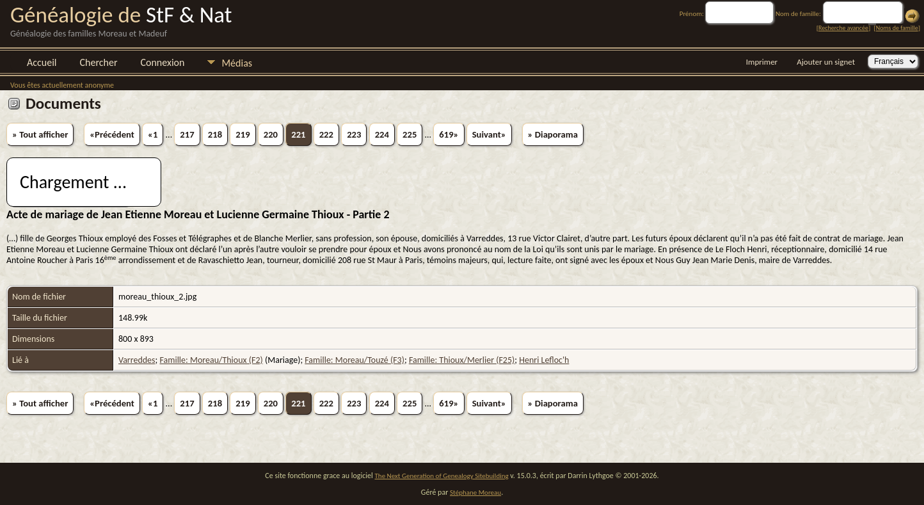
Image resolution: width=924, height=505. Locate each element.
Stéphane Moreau (475, 492)
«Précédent (112, 134)
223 (354, 134)
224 (382, 134)
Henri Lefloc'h (544, 360)
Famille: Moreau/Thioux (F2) (211, 360)
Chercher (99, 62)
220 (271, 134)
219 (242, 134)
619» (448, 134)
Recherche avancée (843, 28)
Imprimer (761, 62)
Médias (236, 63)
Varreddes (136, 360)
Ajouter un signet (826, 62)
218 (215, 134)
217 (187, 134)
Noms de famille (897, 28)
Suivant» (489, 134)
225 (409, 134)
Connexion (162, 62)
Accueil (42, 62)
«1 (152, 134)
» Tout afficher (40, 134)
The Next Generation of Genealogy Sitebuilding (442, 476)
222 (326, 134)
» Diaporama (553, 134)
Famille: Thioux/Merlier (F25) (461, 360)
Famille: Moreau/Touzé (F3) (354, 360)
